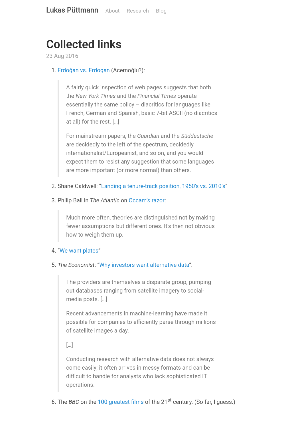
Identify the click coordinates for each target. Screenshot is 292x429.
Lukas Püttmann (72, 10)
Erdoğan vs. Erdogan (84, 70)
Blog (161, 11)
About (113, 11)
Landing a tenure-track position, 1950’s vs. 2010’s (163, 186)
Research (138, 11)
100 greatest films (121, 401)
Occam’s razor (147, 200)
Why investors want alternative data (144, 264)
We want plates (79, 250)
